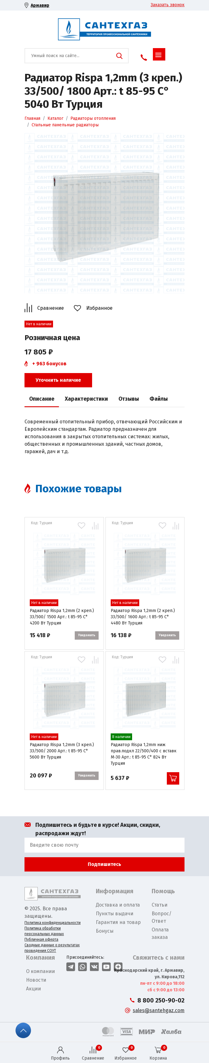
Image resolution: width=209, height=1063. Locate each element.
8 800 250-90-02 (161, 1000)
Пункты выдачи (114, 914)
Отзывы (128, 399)
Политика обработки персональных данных (44, 931)
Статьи (159, 905)
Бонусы (104, 931)
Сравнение (50, 308)
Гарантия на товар (118, 922)
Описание (41, 399)
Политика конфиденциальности (52, 923)
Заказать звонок (168, 4)
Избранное (99, 308)
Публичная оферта (41, 939)
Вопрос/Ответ (161, 917)
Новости (36, 980)
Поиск (119, 56)
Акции (33, 989)
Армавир (40, 5)
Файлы (158, 399)
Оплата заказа (160, 933)
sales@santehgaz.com (159, 1010)
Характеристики (86, 399)
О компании (40, 971)
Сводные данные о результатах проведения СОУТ (52, 948)
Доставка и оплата (118, 905)
